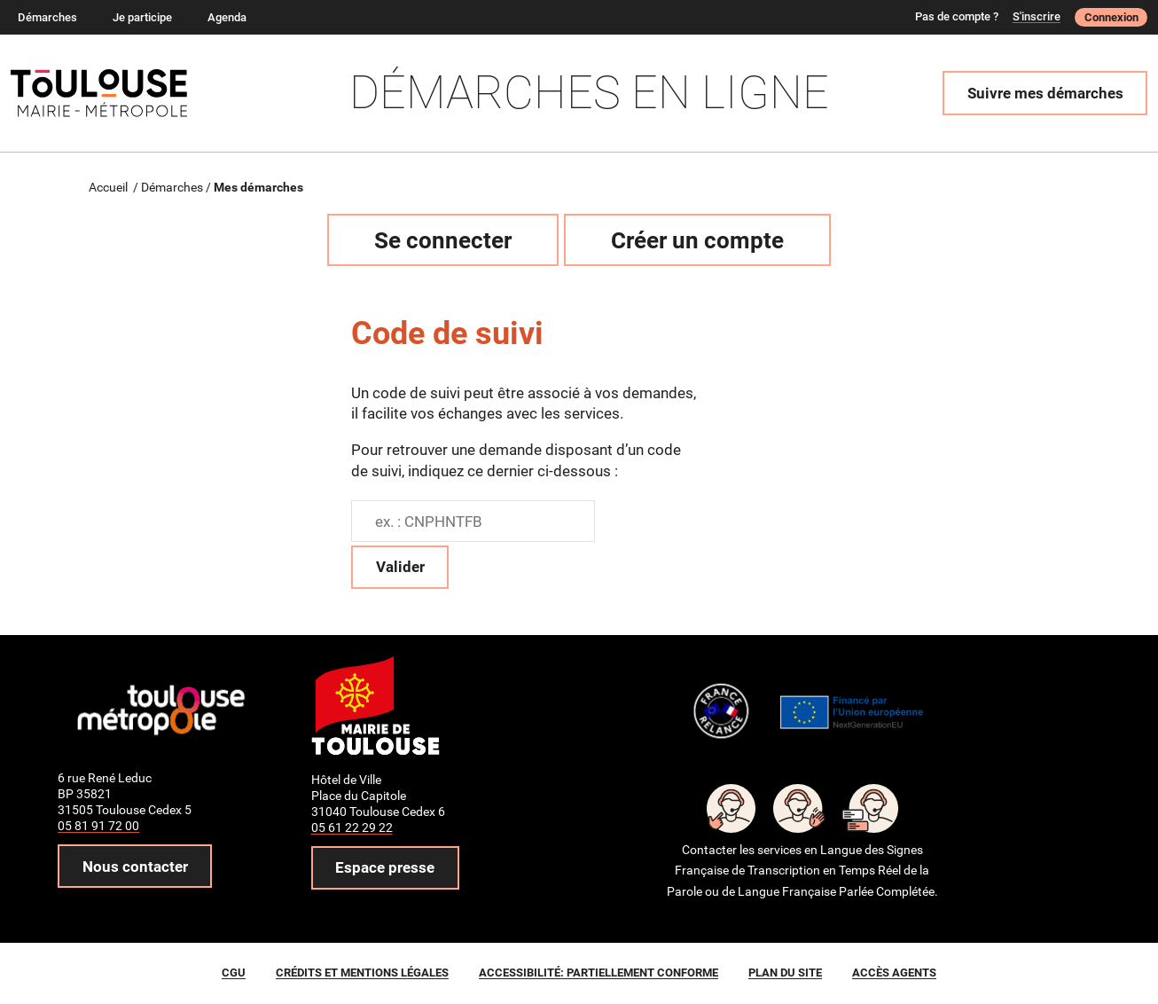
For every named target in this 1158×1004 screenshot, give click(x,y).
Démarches (172, 187)
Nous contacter (135, 866)
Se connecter (443, 240)
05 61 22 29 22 (352, 827)
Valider (400, 567)
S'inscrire (1036, 16)
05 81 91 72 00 (98, 826)
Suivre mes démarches (1045, 93)
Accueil (108, 187)
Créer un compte (697, 240)
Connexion (1111, 17)
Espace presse (384, 867)
